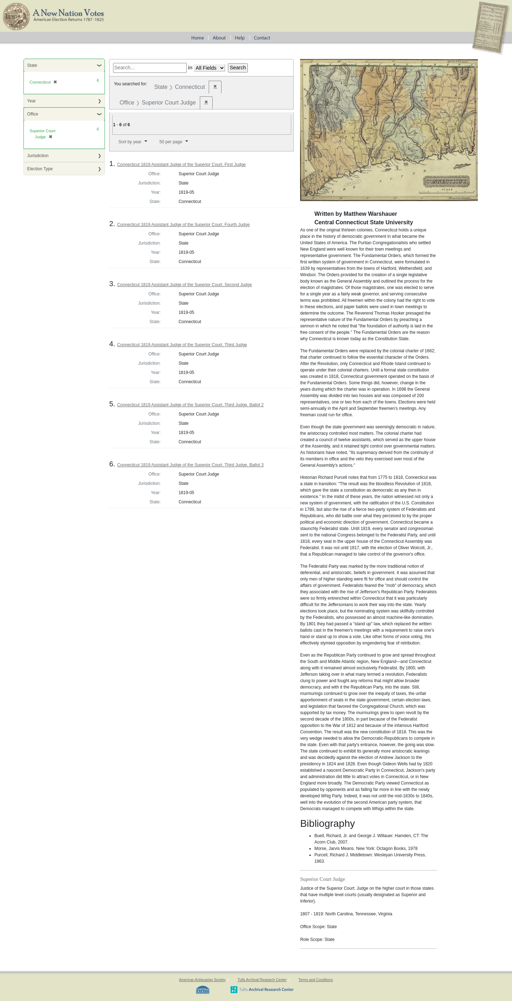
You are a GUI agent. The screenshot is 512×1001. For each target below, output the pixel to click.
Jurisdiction (37, 155)
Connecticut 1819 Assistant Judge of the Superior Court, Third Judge (182, 344)
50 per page (170, 141)
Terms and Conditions (315, 980)
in (190, 67)
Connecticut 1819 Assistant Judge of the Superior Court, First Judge (181, 164)
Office (32, 114)
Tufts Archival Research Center (262, 980)
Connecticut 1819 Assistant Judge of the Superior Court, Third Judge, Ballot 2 (190, 404)
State (32, 65)
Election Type (40, 168)
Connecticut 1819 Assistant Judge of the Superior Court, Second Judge (184, 284)
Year (31, 100)
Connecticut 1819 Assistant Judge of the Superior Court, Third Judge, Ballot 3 (190, 464)
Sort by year (130, 141)
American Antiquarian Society (202, 980)
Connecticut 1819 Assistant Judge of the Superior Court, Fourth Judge (183, 224)
